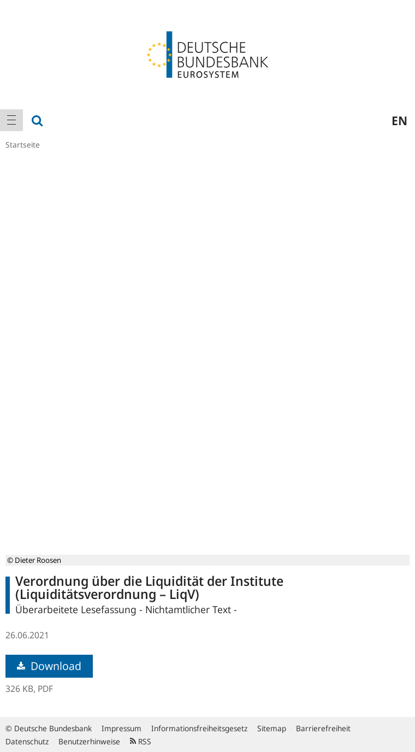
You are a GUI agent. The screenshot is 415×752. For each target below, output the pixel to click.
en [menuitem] (399, 120)
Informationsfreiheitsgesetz (199, 728)
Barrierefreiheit (323, 728)
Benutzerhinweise (89, 741)
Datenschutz (27, 741)
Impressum (121, 728)
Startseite (22, 144)
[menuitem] (11, 120)
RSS (140, 741)
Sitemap (271, 728)
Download (49, 666)
